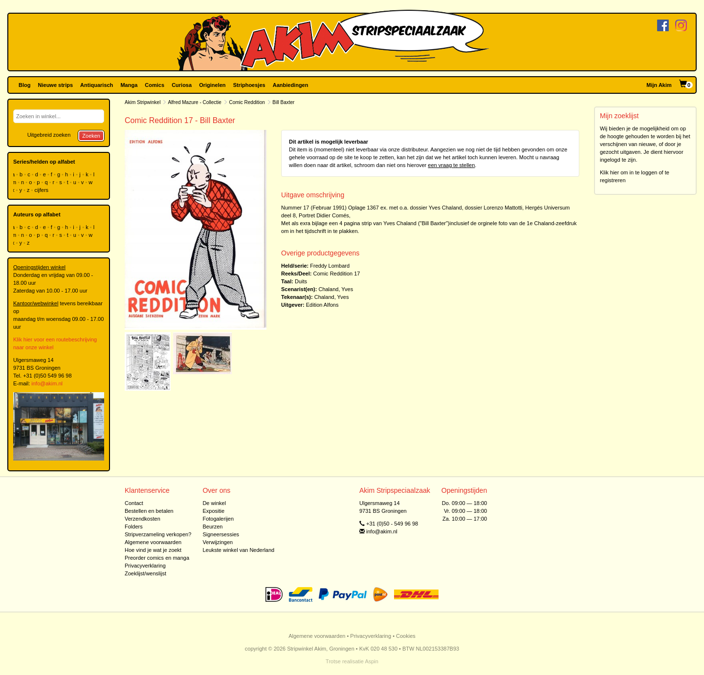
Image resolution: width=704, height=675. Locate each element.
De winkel (214, 503)
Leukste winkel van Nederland (238, 550)
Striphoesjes (249, 85)
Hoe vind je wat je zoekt (153, 550)
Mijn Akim (659, 85)
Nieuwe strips (55, 85)
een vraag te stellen (451, 165)
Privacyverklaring (145, 566)
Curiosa (182, 85)
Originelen (212, 85)
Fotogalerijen (218, 519)
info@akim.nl (47, 383)
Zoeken (91, 136)
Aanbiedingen (290, 85)
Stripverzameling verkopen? (158, 534)
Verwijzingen (217, 542)
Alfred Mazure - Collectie (194, 102)
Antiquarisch (96, 85)
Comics (154, 85)
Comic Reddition (246, 102)
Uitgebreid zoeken (49, 135)
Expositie (213, 511)
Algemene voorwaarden (153, 542)
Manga (128, 85)
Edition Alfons (322, 305)
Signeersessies (220, 534)
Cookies (406, 636)
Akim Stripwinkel (142, 102)
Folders (134, 526)
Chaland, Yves (335, 289)
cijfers (42, 190)
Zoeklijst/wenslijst (145, 573)
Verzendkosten (142, 519)
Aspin (371, 661)
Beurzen (212, 526)
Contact (134, 503)
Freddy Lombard (330, 266)
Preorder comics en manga (157, 558)
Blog (24, 85)
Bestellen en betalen (149, 511)
